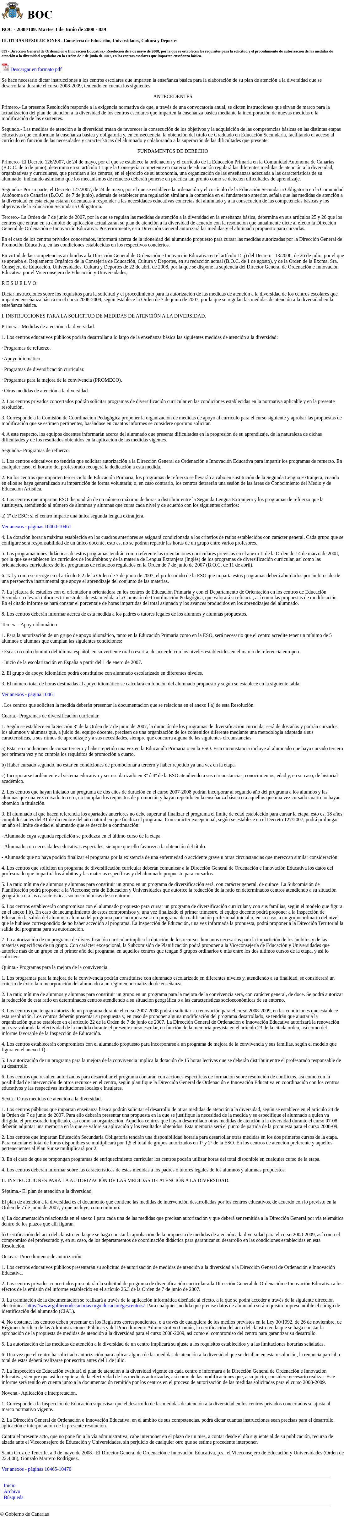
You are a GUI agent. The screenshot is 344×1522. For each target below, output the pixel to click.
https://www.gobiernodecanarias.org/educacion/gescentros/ (85, 1305)
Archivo (12, 1491)
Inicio (9, 1485)
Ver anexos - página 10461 (28, 694)
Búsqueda (14, 1497)
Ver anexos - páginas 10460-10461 (36, 526)
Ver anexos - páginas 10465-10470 (36, 1469)
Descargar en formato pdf (36, 69)
